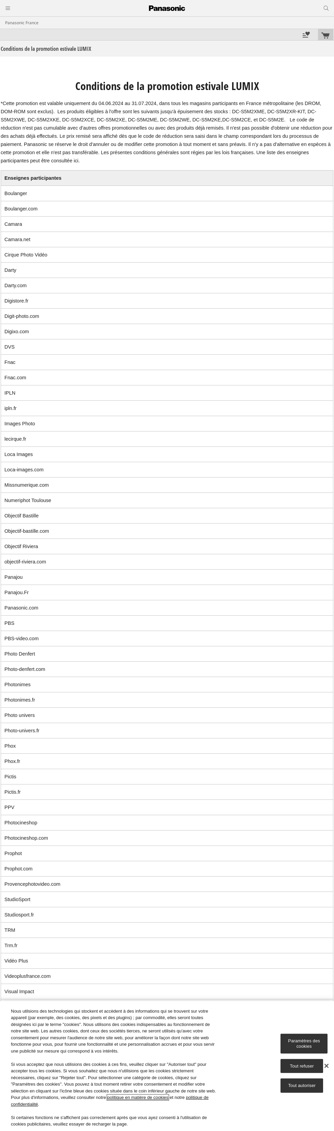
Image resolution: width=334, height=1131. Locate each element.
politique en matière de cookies (137, 1097)
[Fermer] (326, 1065)
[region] (167, 1066)
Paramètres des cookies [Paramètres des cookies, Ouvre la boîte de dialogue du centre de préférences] (304, 1043)
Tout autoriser (302, 1085)
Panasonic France (22, 23)
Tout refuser (302, 1065)
